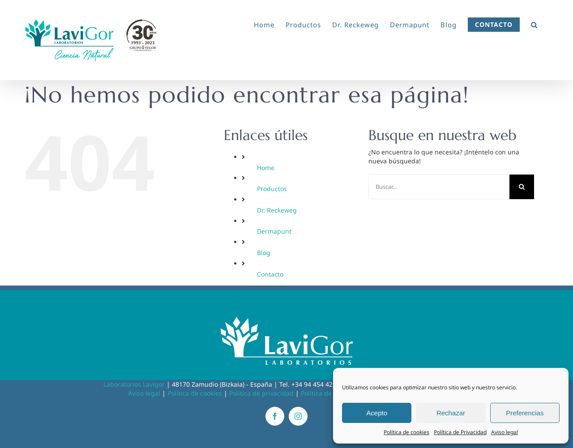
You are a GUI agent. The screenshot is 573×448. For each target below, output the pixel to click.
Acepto (376, 413)
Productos (272, 188)
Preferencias (524, 413)
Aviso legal (504, 432)
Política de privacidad (261, 393)
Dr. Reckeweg (277, 210)
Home (265, 167)
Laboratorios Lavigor (134, 384)
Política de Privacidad (460, 432)
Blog (263, 252)
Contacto (270, 274)
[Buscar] (521, 187)
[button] (534, 23)
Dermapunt (274, 231)
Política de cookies (406, 432)
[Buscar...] (438, 187)
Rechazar (450, 413)
